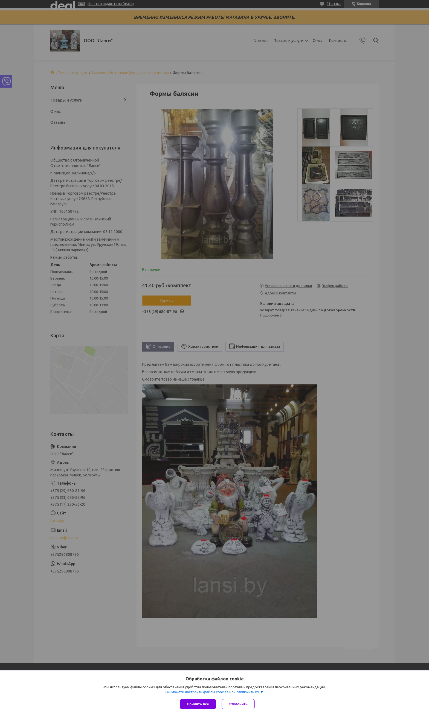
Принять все (198, 704)
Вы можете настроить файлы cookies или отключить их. (212, 692)
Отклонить (238, 704)
